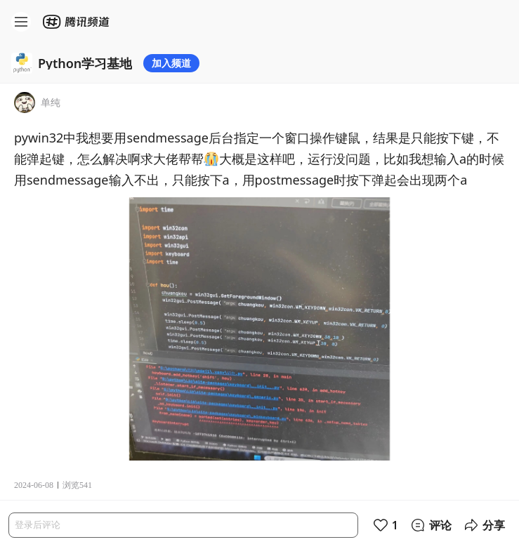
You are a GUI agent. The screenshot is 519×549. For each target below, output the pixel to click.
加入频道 (171, 63)
